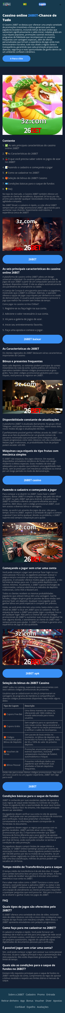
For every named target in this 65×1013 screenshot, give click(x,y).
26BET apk (32, 673)
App (22, 1000)
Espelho (31, 1006)
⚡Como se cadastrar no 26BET (22, 172)
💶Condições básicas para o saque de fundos (30, 183)
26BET (34, 153)
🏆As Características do (18, 153)
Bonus (29, 1000)
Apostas (57, 1000)
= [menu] (60, 4)
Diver (49, 1000)
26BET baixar (32, 339)
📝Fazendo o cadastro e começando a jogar (29, 167)
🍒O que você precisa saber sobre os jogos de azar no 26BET (32, 160)
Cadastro (31, 994)
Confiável (20, 1006)
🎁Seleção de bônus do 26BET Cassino (26, 178)
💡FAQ (8, 189)
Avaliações (42, 1006)
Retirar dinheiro (10, 1000)
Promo (41, 994)
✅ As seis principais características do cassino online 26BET (30, 147)
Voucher (39, 1000)
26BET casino (32, 480)
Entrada (50, 994)
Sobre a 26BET (16, 994)
